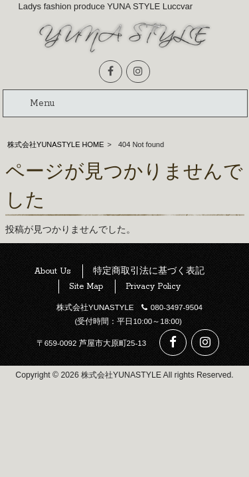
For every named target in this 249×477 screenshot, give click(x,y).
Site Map (86, 287)
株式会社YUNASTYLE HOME (55, 144)
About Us (52, 271)
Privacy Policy (153, 287)
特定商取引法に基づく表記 (149, 271)
